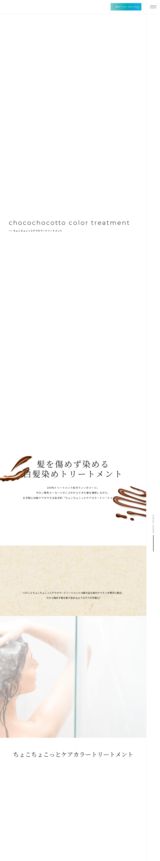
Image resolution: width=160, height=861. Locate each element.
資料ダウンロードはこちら (126, 7)
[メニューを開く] (153, 7)
